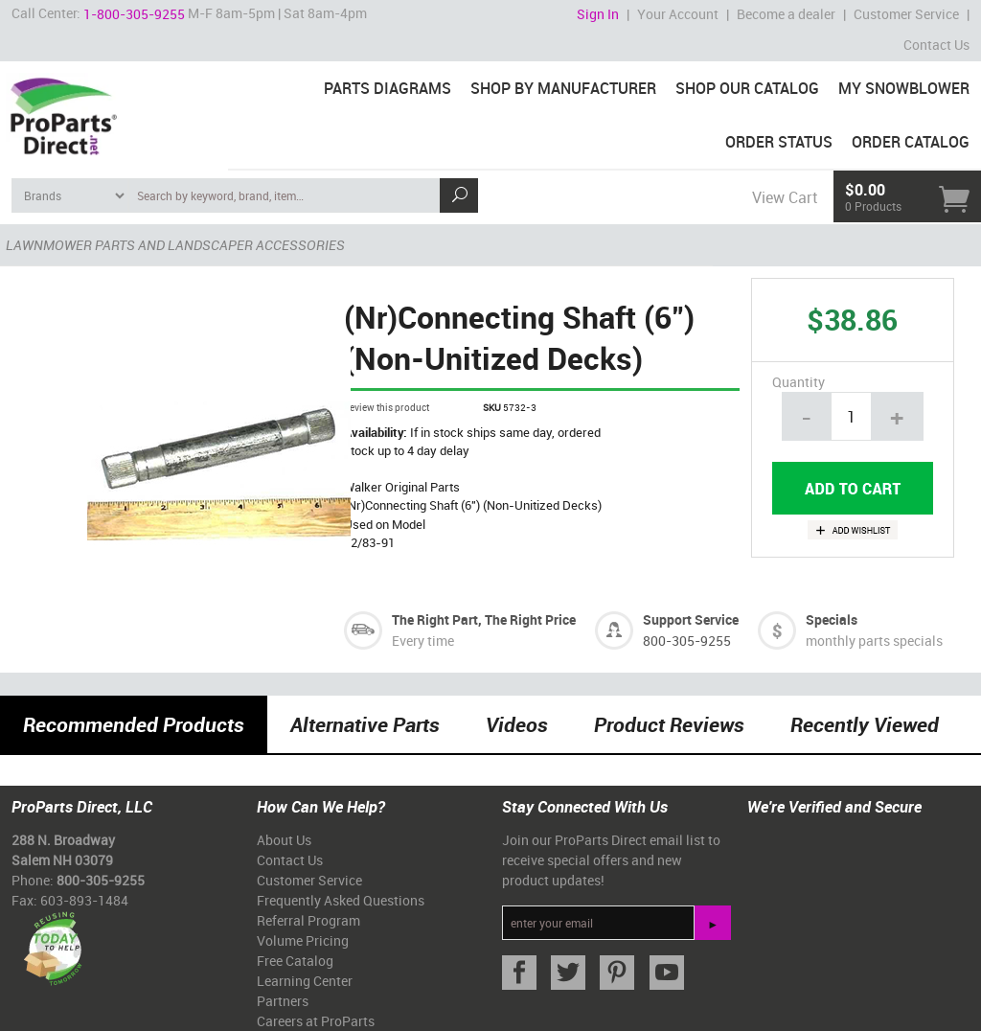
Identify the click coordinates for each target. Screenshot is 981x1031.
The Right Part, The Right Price (484, 619)
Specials (831, 619)
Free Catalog (295, 960)
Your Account (678, 14)
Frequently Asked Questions (340, 900)
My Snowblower (904, 88)
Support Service (691, 619)
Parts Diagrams (387, 88)
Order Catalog (911, 141)
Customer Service (906, 14)
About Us (284, 840)
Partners (282, 1001)
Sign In (598, 14)
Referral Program (308, 920)
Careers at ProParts (316, 1021)
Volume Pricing (303, 940)
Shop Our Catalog (747, 88)
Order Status (779, 141)
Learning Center (305, 981)
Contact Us (936, 44)
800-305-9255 (687, 640)
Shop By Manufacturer (563, 88)
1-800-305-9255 (134, 14)
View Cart (784, 197)
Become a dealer (786, 14)
